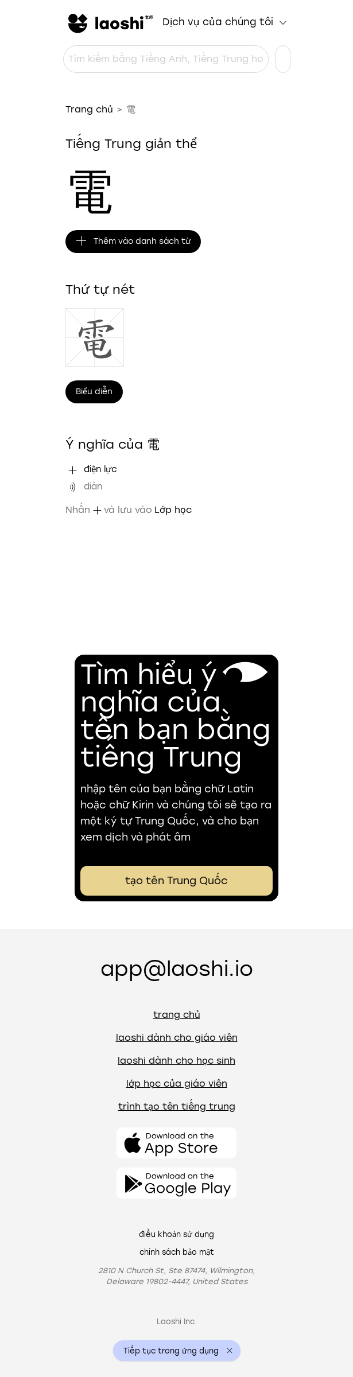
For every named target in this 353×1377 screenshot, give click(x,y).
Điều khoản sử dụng (176, 1234)
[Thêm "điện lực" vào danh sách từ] (72, 470)
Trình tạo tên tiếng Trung (176, 1106)
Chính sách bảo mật (176, 1252)
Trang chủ (89, 109)
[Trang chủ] (109, 22)
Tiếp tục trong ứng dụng (171, 1351)
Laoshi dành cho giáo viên (177, 1037)
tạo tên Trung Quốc (176, 880)
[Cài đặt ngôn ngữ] (283, 59)
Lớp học (173, 509)
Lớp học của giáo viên (176, 1083)
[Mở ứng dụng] (176, 1142)
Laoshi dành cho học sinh (176, 1060)
